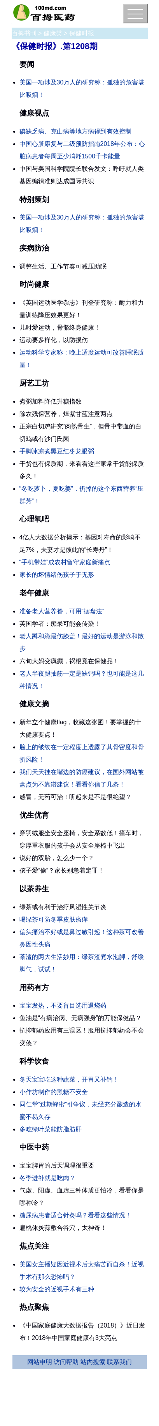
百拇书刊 (24, 33)
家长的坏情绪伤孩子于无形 (56, 574)
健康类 (53, 33)
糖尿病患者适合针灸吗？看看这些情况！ (75, 1215)
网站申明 (39, 1362)
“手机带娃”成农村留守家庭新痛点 (65, 562)
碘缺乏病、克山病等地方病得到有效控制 (75, 131)
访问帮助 (66, 1362)
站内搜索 (92, 1362)
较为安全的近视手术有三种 (56, 1289)
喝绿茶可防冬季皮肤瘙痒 (53, 919)
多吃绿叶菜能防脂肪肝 (50, 1129)
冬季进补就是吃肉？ (47, 1178)
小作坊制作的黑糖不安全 (53, 1092)
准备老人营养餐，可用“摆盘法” (62, 611)
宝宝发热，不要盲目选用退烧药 (63, 1005)
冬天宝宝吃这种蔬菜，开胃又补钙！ (69, 1079)
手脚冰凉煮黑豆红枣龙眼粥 (56, 451)
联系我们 (119, 1362)
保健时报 (81, 33)
